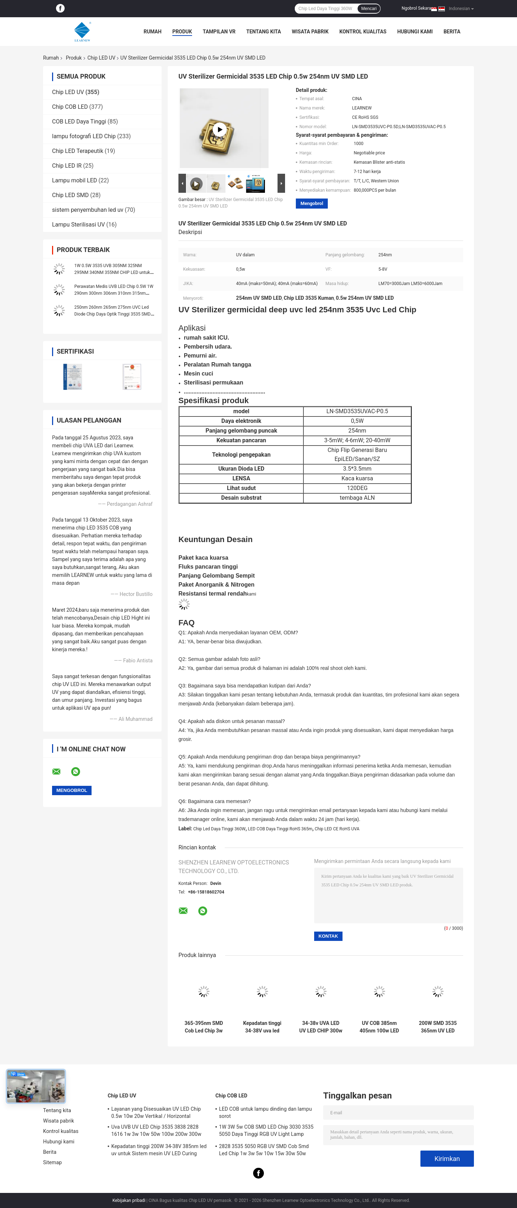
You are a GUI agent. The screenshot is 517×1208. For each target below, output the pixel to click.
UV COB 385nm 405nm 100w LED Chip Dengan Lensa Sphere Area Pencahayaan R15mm (379, 1027)
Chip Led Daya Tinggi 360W (219, 828)
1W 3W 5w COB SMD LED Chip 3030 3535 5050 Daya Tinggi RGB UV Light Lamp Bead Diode (266, 1131)
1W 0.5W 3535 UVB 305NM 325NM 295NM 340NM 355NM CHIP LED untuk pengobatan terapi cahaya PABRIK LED (112, 272)
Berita (451, 31)
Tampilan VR (219, 31)
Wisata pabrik (310, 31)
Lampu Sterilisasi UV (78, 224)
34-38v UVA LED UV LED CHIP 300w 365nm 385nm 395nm (321, 1027)
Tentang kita (263, 31)
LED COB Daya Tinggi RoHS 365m (280, 828)
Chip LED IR (66, 165)
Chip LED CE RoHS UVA (337, 828)
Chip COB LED (70, 106)
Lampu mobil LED (74, 180)
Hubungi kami (415, 31)
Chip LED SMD (70, 195)
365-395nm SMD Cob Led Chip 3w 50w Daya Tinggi (204, 1027)
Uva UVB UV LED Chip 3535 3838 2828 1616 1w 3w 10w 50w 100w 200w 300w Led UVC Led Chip (156, 1131)
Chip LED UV (102, 58)
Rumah (153, 31)
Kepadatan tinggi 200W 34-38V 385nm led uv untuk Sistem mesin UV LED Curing (159, 1149)
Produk (182, 31)
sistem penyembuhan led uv (87, 209)
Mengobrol (312, 203)
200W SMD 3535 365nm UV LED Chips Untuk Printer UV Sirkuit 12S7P (438, 1027)
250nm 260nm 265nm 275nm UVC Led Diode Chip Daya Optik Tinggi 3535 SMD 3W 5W (112, 314)
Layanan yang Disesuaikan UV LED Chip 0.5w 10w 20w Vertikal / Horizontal (156, 1112)
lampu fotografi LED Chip (84, 136)
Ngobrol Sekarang (419, 8)
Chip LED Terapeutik (77, 151)
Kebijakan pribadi (128, 1200)
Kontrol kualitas (362, 31)
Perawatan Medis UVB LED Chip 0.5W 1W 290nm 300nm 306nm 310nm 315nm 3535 (113, 293)
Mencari (369, 8)
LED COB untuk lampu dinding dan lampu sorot (265, 1112)
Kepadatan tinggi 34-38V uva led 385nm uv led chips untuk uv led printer (262, 1027)
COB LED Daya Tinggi (79, 121)
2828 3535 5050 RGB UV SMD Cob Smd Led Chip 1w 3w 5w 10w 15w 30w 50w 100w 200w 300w (264, 1150)
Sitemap (52, 1162)
